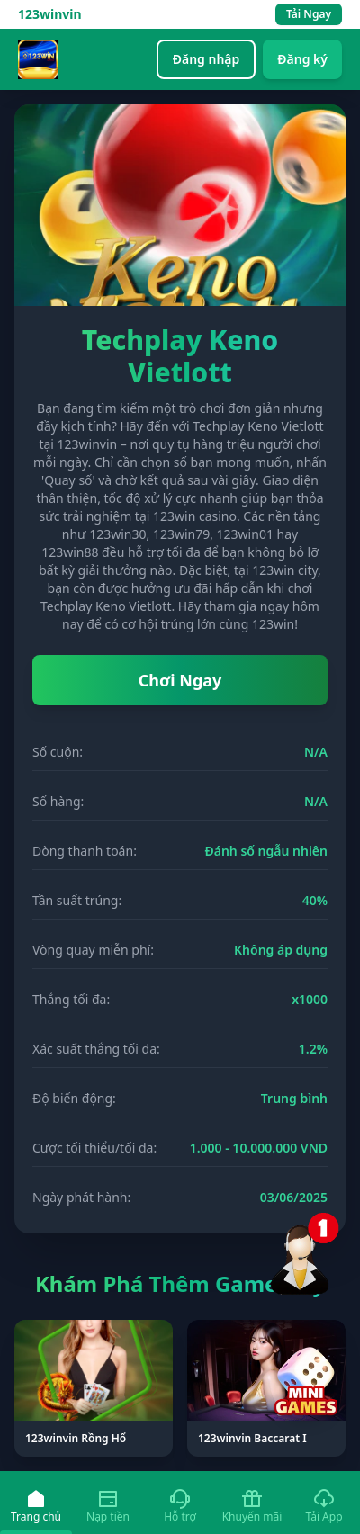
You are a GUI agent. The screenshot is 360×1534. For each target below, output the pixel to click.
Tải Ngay (308, 14)
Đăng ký (302, 58)
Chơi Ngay (180, 680)
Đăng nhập (206, 58)
